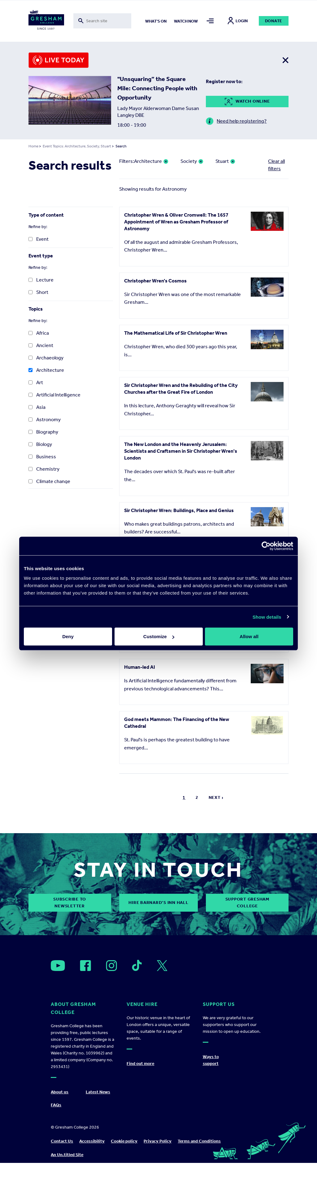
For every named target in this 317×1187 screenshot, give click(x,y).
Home (33, 146)
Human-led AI (139, 667)
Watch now (186, 21)
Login (238, 21)
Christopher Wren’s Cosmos (155, 281)
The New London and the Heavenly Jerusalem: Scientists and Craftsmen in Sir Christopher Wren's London (180, 451)
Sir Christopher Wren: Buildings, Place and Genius (179, 510)
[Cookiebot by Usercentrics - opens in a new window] (266, 545)
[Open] (58, 965)
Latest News (98, 1092)
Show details (267, 616)
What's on (156, 21)
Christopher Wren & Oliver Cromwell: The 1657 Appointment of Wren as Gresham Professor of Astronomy (176, 221)
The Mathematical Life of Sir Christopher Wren (175, 333)
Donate (274, 21)
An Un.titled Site (67, 1154)
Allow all (249, 636)
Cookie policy (124, 1141)
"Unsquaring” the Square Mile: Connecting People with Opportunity (157, 88)
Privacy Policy (158, 1141)
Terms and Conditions (199, 1141)
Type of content (46, 215)
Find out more (140, 1063)
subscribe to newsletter (69, 903)
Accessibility (92, 1141)
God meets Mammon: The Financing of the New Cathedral (176, 722)
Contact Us (62, 1141)
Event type (40, 256)
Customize (158, 636)
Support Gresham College (247, 903)
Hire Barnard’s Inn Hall (158, 902)
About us (59, 1092)
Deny (68, 636)
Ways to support (211, 1060)
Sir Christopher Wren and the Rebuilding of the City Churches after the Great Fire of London (181, 388)
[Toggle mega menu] (210, 21)
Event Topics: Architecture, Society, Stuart (77, 146)
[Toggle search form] (102, 20)
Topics (35, 309)
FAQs (56, 1105)
